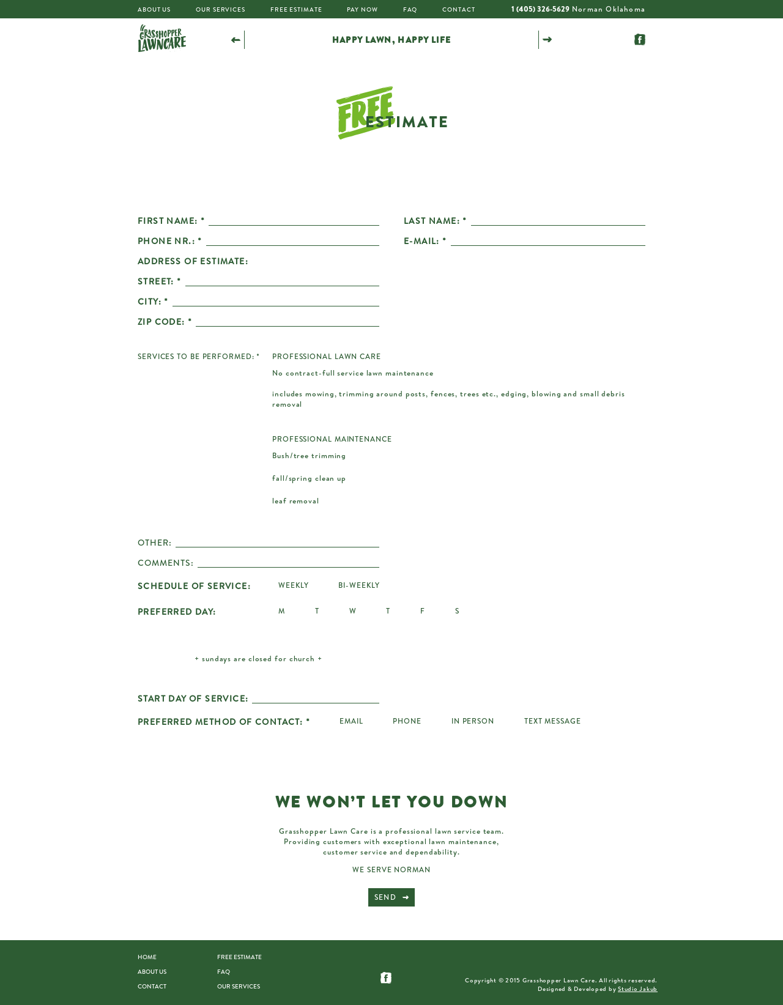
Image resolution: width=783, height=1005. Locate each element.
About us (152, 971)
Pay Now (362, 9)
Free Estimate (296, 9)
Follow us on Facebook (639, 39)
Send (385, 897)
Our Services (220, 9)
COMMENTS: (166, 563)
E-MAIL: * (425, 241)
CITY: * (153, 301)
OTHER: (155, 542)
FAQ (410, 9)
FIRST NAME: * (171, 221)
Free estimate (239, 956)
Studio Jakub (638, 988)
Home (147, 956)
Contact (458, 9)
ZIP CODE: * (165, 322)
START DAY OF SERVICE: (193, 698)
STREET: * (160, 281)
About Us (154, 9)
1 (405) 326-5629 (540, 9)
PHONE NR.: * (170, 241)
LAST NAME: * (435, 221)
